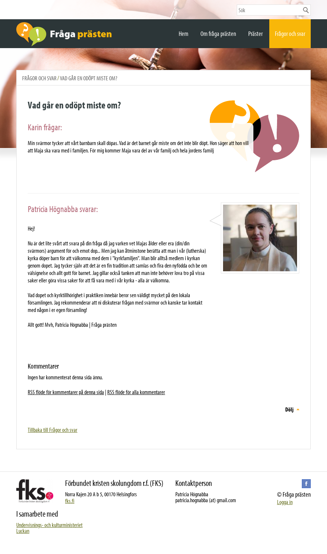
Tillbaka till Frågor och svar (52, 429)
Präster (255, 33)
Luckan (22, 530)
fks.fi (69, 500)
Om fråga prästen (218, 33)
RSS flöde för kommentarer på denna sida (66, 392)
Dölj (289, 409)
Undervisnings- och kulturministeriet (49, 524)
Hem (183, 33)
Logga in (285, 502)
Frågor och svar (290, 33)
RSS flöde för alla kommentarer (136, 392)
